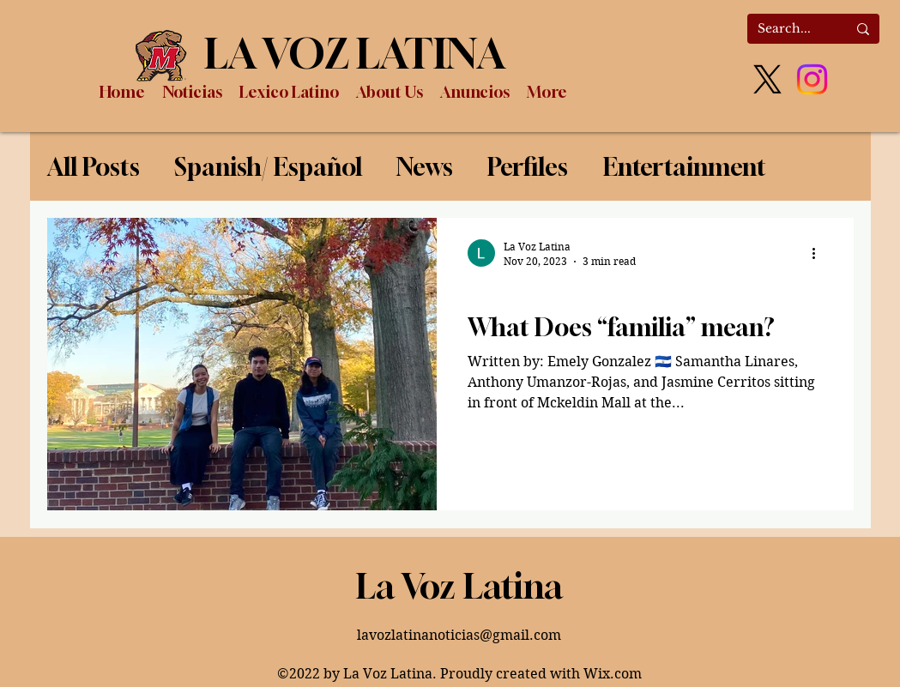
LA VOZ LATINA (354, 53)
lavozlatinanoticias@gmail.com (459, 635)
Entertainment (684, 167)
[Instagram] (812, 79)
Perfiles (527, 167)
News (424, 167)
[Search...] (789, 29)
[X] (767, 79)
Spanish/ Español (268, 167)
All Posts (93, 167)
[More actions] (820, 253)
